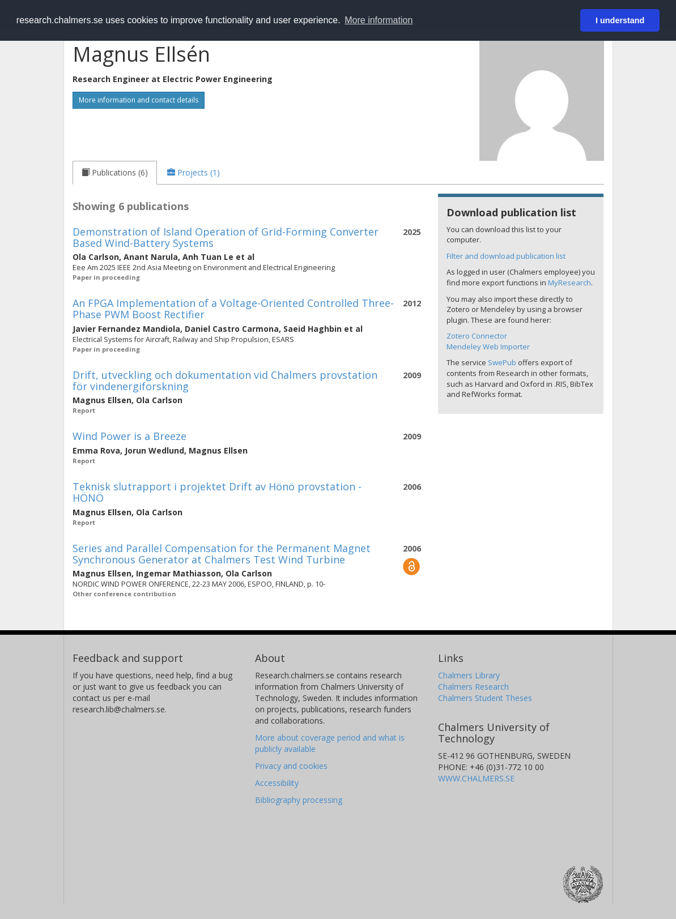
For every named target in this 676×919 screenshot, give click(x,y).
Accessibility (277, 782)
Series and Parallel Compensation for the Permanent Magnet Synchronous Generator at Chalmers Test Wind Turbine (222, 553)
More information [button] (379, 20)
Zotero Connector (477, 336)
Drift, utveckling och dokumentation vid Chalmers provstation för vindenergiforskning (225, 380)
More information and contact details (138, 100)
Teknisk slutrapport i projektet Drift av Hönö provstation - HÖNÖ (217, 492)
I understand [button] (620, 20)
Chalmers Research (473, 686)
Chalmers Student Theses (485, 698)
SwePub (502, 362)
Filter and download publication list (506, 256)
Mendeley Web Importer (488, 346)
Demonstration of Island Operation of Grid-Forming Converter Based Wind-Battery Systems (226, 237)
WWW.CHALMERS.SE (476, 778)
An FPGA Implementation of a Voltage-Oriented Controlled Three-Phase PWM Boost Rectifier (233, 308)
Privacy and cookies (291, 765)
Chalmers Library (469, 675)
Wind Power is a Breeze (129, 436)
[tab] (115, 173)
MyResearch (569, 282)
